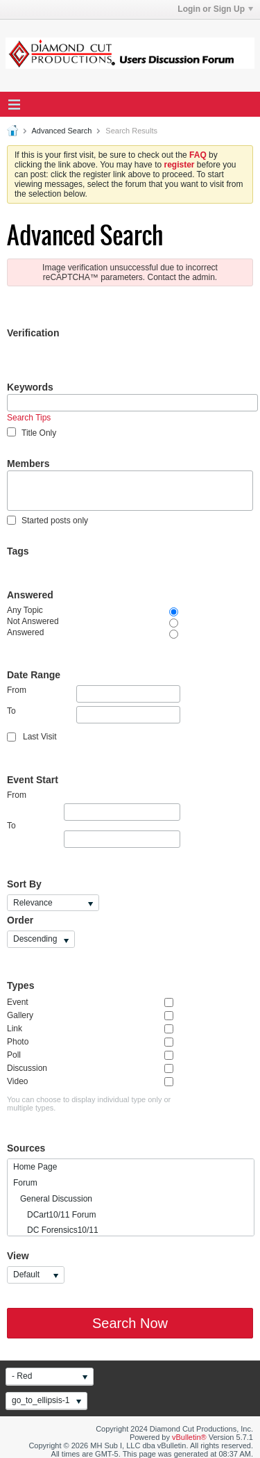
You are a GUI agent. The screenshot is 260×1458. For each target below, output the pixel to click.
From (93, 694)
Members (28, 463)
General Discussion (52, 1199)
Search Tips (29, 418)
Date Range (33, 674)
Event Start (32, 779)
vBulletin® (189, 1437)
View (18, 1255)
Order (20, 920)
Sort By (24, 884)
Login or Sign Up (215, 9)
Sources (26, 1148)
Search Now (130, 1323)
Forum (25, 1183)
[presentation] (112, 367)
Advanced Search (61, 130)
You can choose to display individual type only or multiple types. (89, 1103)
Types (20, 985)
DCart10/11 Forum (54, 1215)
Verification (33, 332)
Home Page (35, 1167)
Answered (30, 594)
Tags (18, 551)
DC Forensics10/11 (55, 1230)
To (93, 714)
